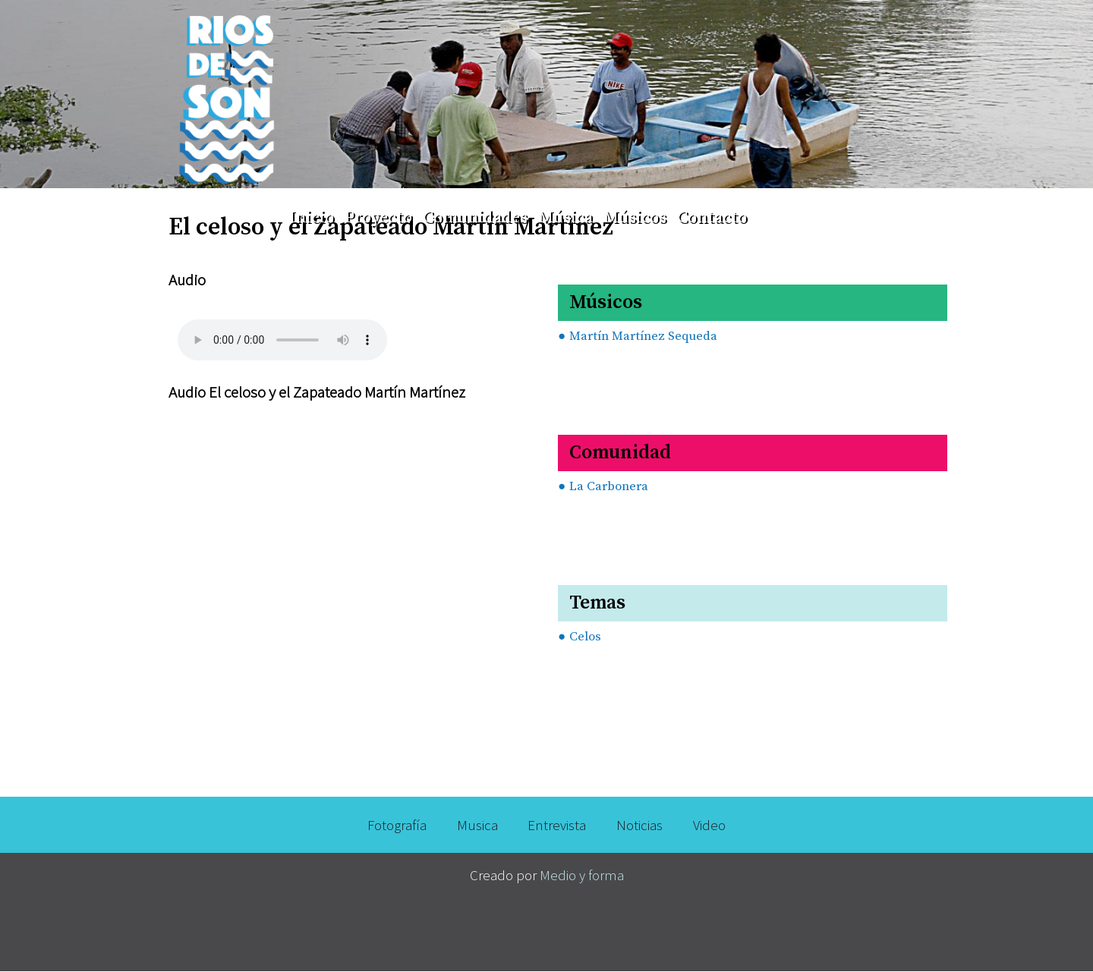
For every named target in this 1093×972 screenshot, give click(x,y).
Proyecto (378, 217)
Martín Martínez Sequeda (643, 336)
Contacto (712, 217)
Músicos (634, 217)
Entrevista (557, 825)
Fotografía (397, 825)
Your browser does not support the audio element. (282, 333)
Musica (477, 825)
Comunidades (475, 217)
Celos (585, 637)
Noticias (639, 825)
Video (709, 825)
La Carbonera (608, 487)
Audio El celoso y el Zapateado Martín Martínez (317, 392)
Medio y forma (582, 875)
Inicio (311, 217)
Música (565, 217)
